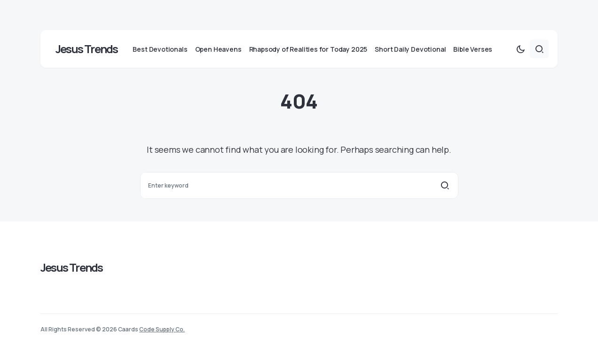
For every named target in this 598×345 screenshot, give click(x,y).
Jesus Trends (86, 48)
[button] (520, 48)
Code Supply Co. (162, 329)
